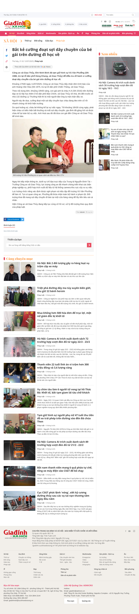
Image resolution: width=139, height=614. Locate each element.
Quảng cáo (86, 601)
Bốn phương (127, 33)
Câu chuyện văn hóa (67, 557)
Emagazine (86, 557)
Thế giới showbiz (66, 560)
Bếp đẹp (127, 562)
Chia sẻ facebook (13, 219)
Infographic (86, 564)
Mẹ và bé (83, 24)
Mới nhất (96, 15)
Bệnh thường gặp (45, 557)
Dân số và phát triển (111, 33)
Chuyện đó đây (130, 575)
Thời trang (37, 572)
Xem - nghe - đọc (66, 562)
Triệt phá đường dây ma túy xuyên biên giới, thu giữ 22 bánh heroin (64, 289)
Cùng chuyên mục (19, 259)
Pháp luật (60, 41)
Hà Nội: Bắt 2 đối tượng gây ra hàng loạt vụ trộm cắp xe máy (63, 265)
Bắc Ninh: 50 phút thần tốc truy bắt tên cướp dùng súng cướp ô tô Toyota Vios (122, 162)
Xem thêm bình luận (11, 231)
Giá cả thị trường (105, 560)
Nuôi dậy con (23, 560)
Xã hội (12, 33)
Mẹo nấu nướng (129, 560)
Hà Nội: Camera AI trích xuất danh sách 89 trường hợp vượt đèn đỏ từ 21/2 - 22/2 (62, 443)
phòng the (70, 24)
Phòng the (95, 33)
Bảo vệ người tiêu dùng (107, 562)
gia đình (43, 24)
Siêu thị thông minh (106, 564)
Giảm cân (37, 577)
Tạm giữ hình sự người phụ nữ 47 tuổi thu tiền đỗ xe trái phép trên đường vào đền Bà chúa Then (65, 418)
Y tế (40, 562)
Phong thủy (8, 575)
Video (84, 560)
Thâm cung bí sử (24, 562)
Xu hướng (102, 557)
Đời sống (38, 41)
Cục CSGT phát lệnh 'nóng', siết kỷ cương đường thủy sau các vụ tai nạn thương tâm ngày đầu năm (63, 495)
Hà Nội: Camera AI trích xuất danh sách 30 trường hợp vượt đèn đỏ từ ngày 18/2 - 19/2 (117, 85)
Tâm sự (63, 572)
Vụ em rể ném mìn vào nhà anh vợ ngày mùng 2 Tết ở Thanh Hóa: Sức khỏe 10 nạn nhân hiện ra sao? (122, 132)
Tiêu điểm (128, 572)
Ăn (78, 33)
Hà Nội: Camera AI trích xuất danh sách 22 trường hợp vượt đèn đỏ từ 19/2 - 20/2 (122, 116)
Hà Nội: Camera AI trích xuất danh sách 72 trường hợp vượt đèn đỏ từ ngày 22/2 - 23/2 (63, 340)
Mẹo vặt (6, 577)
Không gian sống (10, 572)
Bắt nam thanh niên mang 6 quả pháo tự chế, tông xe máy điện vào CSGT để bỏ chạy (64, 469)
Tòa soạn (70, 601)
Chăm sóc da (38, 575)
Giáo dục (49, 41)
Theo (84, 212)
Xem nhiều (109, 54)
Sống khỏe (31, 33)
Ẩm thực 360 (128, 557)
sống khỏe (56, 24)
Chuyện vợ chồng (25, 557)
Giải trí (41, 33)
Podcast (85, 562)
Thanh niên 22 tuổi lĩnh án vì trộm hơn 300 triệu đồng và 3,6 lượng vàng (63, 366)
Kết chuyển (98, 575)
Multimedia (51, 33)
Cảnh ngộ (97, 572)
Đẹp (87, 33)
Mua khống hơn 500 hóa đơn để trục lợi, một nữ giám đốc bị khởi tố (64, 314)
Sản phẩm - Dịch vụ (66, 33)
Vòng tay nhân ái (100, 569)
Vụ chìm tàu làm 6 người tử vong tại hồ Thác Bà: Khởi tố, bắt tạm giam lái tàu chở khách (64, 391)
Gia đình (20, 33)
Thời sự (28, 41)
